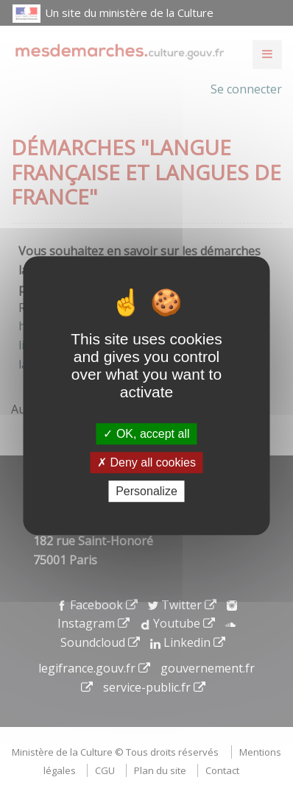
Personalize (146, 491)
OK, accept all (146, 434)
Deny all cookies (146, 462)
